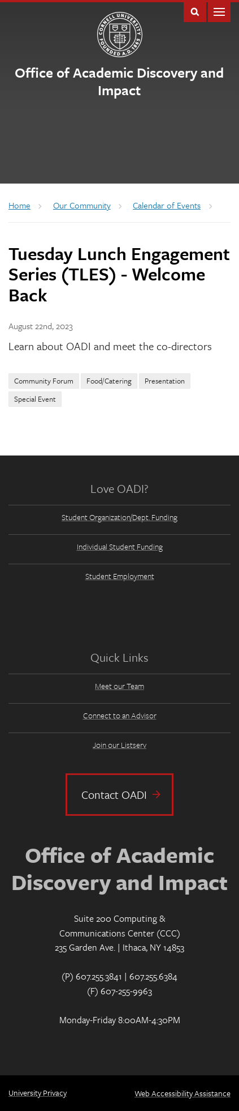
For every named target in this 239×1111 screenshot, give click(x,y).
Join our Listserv (119, 745)
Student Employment (119, 576)
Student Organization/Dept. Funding (119, 517)
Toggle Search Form (195, 11)
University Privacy (37, 1093)
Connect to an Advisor (120, 715)
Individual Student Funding (120, 546)
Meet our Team (119, 686)
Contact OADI (114, 794)
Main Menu (219, 11)
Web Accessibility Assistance (182, 1093)
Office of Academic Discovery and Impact (119, 81)
